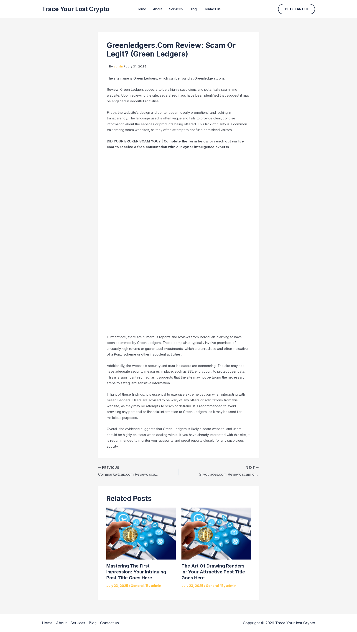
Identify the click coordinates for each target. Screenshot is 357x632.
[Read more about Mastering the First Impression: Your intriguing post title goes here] (141, 533)
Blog (193, 9)
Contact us (212, 9)
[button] (296, 9)
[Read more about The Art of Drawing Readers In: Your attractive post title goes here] (216, 533)
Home (141, 9)
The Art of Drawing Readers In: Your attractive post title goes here (213, 571)
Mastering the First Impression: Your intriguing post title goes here (136, 571)
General (137, 586)
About (157, 9)
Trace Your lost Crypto (75, 9)
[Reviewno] (178, 241)
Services (176, 9)
